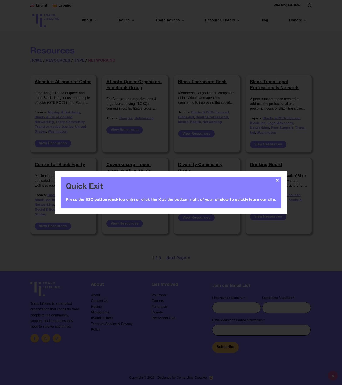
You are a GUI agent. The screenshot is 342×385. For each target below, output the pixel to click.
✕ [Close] (277, 180)
